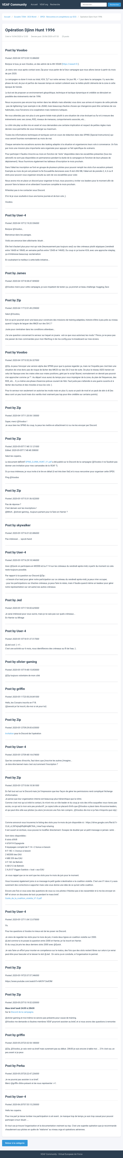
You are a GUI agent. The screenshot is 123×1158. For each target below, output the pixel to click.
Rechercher (114, 5)
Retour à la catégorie (14, 1143)
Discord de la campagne (22, 1012)
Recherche (55, 4)
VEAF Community (14, 4)
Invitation (9, 733)
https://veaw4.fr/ (70, 64)
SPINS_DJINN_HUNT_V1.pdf (38, 462)
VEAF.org (44, 4)
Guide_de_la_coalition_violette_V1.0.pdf (23, 898)
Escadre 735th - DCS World (25, 17)
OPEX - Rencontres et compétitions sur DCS (58, 17)
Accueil (34, 4)
